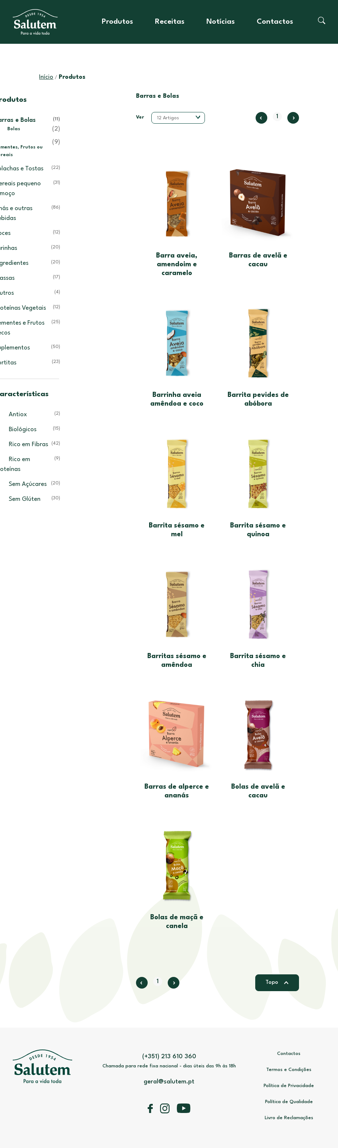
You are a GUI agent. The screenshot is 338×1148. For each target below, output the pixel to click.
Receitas (169, 22)
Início (46, 77)
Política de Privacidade (289, 1085)
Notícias (220, 22)
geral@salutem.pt (169, 1082)
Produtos (117, 22)
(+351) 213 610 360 (169, 1057)
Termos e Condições (288, 1069)
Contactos (275, 22)
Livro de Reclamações (289, 1118)
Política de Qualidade (289, 1101)
